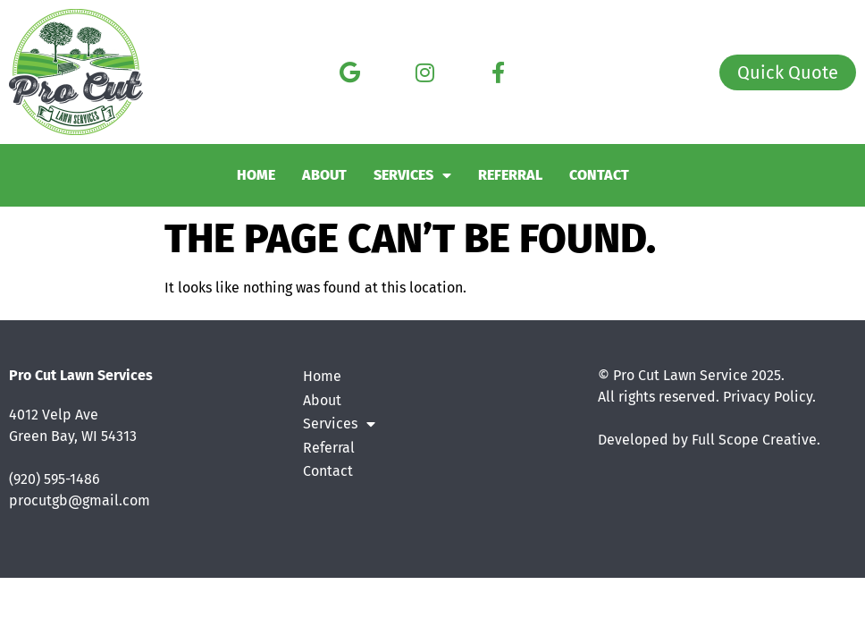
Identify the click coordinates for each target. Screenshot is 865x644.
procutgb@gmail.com (79, 500)
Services (412, 175)
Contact (599, 174)
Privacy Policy (767, 396)
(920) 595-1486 (54, 478)
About (324, 174)
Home (256, 174)
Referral (510, 174)
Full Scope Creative (754, 439)
